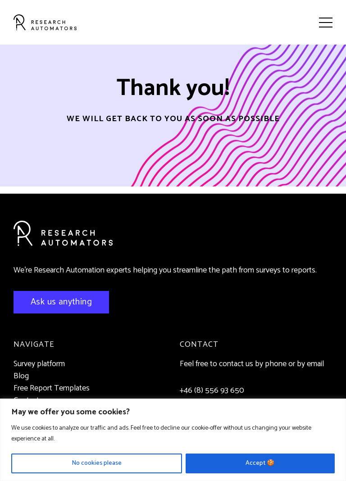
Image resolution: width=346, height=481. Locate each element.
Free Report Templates (52, 388)
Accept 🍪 (260, 463)
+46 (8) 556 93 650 (212, 390)
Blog (21, 376)
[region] (173, 440)
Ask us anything (61, 302)
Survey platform (39, 364)
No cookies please (97, 463)
